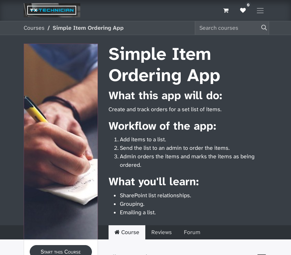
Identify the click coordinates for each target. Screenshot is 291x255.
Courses (34, 28)
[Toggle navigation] (260, 10)
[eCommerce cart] (226, 10)
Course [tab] (127, 232)
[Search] (263, 28)
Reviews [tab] (161, 232)
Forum (192, 232)
